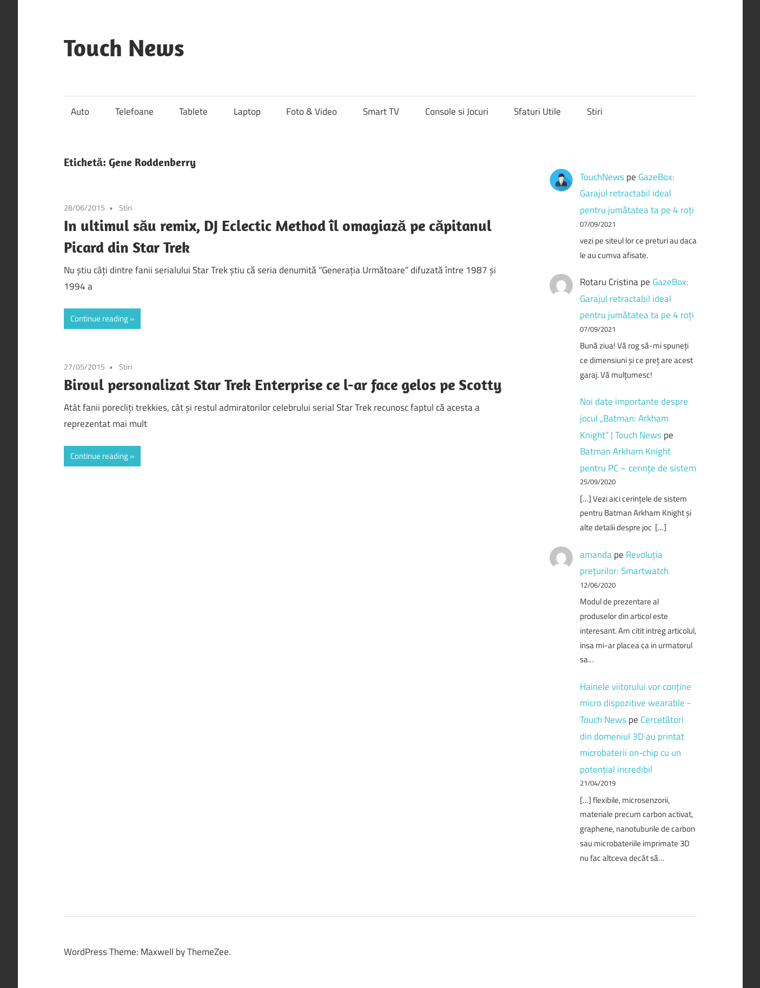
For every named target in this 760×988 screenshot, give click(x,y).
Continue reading (99, 318)
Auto (80, 111)
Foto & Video (311, 111)
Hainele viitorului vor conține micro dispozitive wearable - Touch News (635, 703)
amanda (596, 555)
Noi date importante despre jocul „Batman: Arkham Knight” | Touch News (634, 418)
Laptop (247, 111)
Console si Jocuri (456, 111)
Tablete (193, 111)
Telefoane (134, 111)
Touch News (124, 47)
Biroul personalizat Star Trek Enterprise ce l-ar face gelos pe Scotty (282, 384)
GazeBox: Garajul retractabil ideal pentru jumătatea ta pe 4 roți (637, 193)
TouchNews (602, 177)
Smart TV (381, 111)
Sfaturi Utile (537, 111)
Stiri (595, 111)
